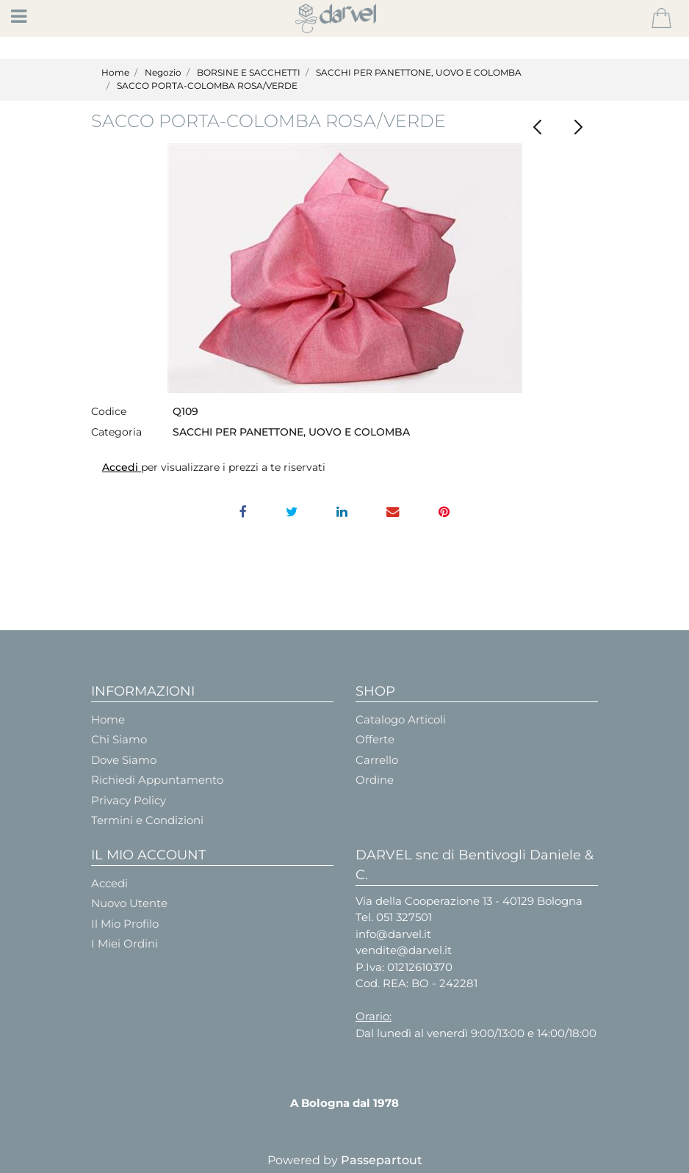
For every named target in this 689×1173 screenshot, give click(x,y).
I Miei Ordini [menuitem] (124, 943)
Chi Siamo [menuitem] (119, 739)
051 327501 (404, 917)
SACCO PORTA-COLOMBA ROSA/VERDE (207, 85)
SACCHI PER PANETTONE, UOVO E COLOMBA (419, 72)
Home (115, 72)
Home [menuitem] (108, 719)
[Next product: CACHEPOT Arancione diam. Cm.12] (578, 127)
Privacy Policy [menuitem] (128, 800)
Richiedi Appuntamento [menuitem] (157, 780)
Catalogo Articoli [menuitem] (401, 719)
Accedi (121, 467)
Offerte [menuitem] (375, 739)
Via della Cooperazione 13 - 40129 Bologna (469, 901)
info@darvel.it (393, 934)
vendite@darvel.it (404, 950)
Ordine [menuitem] (375, 780)
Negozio (163, 72)
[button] (344, 268)
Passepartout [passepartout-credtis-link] (381, 1160)
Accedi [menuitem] (109, 883)
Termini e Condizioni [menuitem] (147, 820)
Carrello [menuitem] (377, 760)
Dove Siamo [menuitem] (123, 760)
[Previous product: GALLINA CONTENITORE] (537, 127)
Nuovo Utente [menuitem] (129, 903)
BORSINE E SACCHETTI (248, 72)
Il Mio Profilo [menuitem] (125, 924)
